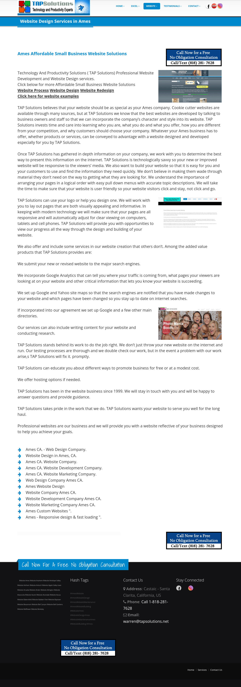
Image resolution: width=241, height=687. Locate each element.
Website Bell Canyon (39, 604)
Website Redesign (97, 90)
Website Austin (30, 595)
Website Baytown (54, 599)
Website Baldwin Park (40, 599)
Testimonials (173, 6)
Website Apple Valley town (51, 585)
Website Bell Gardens (55, 604)
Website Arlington (47, 590)
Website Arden (35, 590)
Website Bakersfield (24, 599)
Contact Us (216, 669)
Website (151, 6)
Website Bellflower (24, 609)
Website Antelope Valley (52, 580)
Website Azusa (55, 595)
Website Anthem (23, 585)
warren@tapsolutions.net (146, 621)
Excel (135, 6)
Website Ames (24, 580)
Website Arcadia (23, 590)
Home (120, 6)
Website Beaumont (24, 604)
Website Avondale (43, 595)
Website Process (33, 90)
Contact (194, 6)
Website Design (64, 90)
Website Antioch (36, 585)
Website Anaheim (36, 580)
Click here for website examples (48, 96)
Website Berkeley (37, 609)
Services (202, 669)
